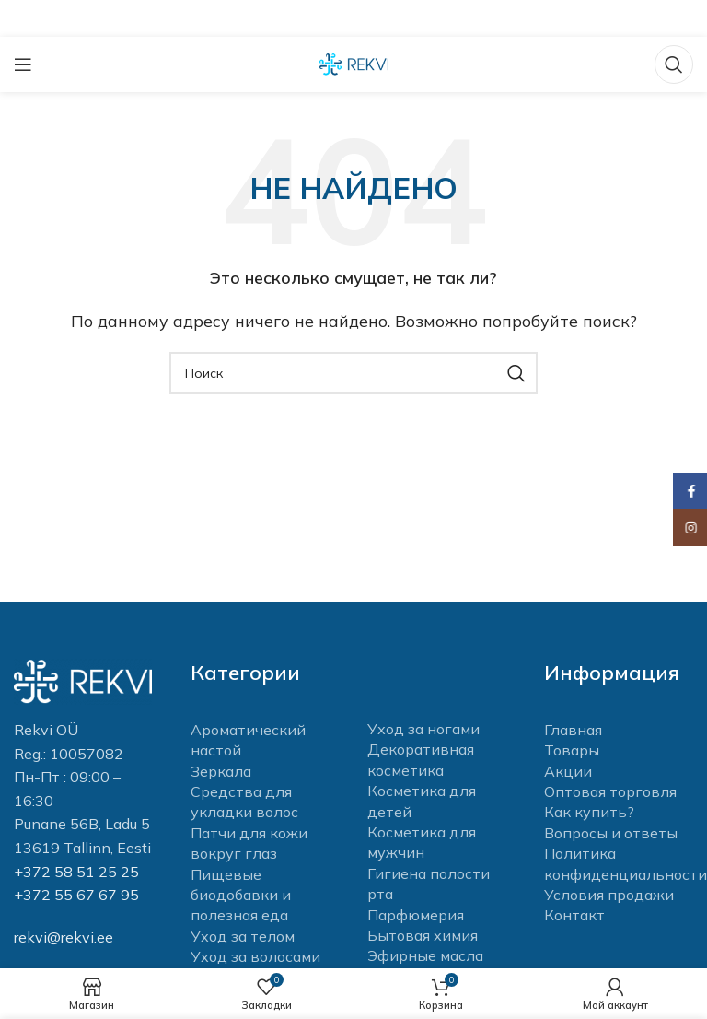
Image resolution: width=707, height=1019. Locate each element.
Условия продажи (609, 894)
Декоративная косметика (420, 759)
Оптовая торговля (610, 791)
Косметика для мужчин (421, 842)
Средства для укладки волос (244, 801)
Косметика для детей (421, 800)
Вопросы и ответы (611, 833)
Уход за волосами (255, 956)
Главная (573, 729)
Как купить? (589, 811)
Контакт (574, 915)
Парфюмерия (415, 915)
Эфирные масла (425, 955)
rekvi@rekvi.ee (63, 937)
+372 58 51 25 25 (76, 871)
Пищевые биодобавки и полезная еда (241, 895)
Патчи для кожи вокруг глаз (249, 843)
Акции (568, 771)
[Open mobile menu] (23, 64)
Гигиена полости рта (428, 883)
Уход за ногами (423, 729)
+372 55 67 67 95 (76, 894)
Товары (571, 750)
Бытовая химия (422, 935)
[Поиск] (673, 64)
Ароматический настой (248, 739)
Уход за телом (243, 936)
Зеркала (221, 771)
